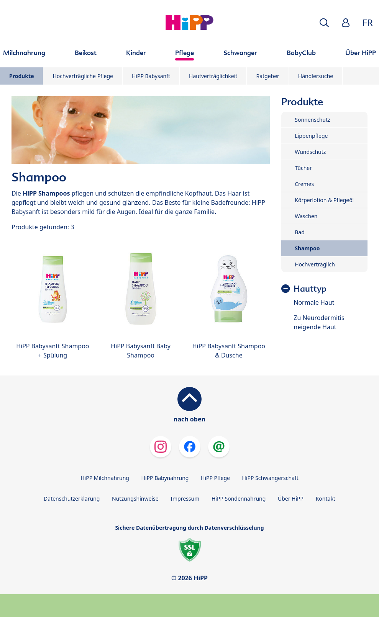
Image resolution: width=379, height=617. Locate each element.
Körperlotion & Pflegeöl (324, 200)
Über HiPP (291, 498)
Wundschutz (310, 151)
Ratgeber (267, 76)
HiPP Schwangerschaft (270, 478)
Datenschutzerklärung (72, 498)
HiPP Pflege (215, 478)
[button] (324, 23)
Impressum (185, 498)
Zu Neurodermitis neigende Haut (319, 322)
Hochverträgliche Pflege (83, 76)
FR (368, 22)
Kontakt (325, 498)
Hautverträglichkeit (213, 76)
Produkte (21, 76)
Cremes (304, 184)
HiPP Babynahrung (165, 478)
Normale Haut (314, 302)
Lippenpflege (311, 135)
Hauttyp (310, 289)
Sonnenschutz (312, 119)
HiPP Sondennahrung (239, 498)
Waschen (306, 216)
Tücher (303, 167)
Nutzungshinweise (135, 498)
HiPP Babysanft (151, 76)
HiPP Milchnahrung (104, 478)
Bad (300, 232)
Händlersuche (315, 76)
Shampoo (307, 248)
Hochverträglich (315, 264)
